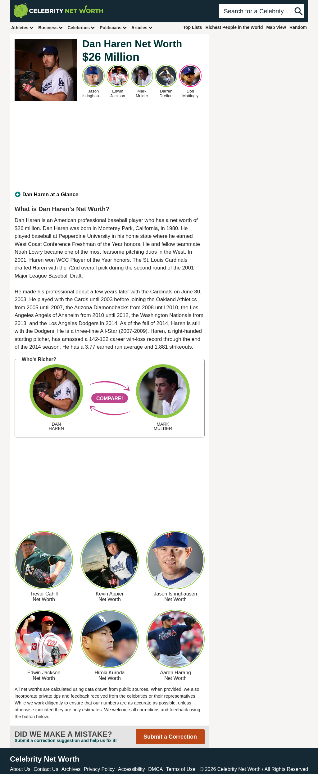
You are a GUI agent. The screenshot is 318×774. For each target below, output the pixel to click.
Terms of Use (180, 769)
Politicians (113, 27)
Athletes (22, 27)
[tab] (109, 195)
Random (298, 27)
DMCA (155, 769)
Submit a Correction (170, 737)
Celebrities (81, 27)
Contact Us (46, 769)
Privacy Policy (99, 769)
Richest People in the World (234, 27)
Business (50, 27)
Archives (70, 769)
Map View (276, 27)
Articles (142, 27)
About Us (20, 769)
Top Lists (192, 27)
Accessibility (131, 769)
